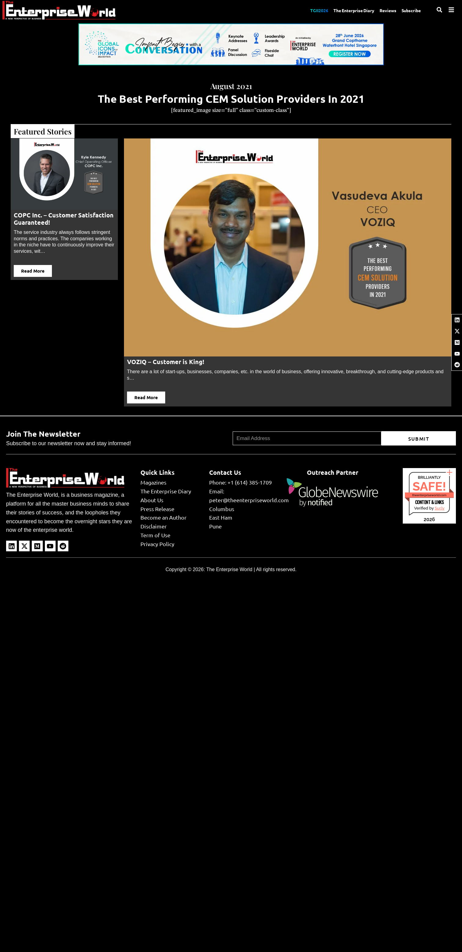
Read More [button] (33, 271)
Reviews (384, 10)
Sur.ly (439, 508)
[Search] (439, 10)
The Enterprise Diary (346, 10)
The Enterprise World (229, 569)
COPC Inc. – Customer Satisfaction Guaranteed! (64, 218)
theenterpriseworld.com (429, 495)
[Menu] (451, 10)
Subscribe (410, 10)
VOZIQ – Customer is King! (165, 362)
